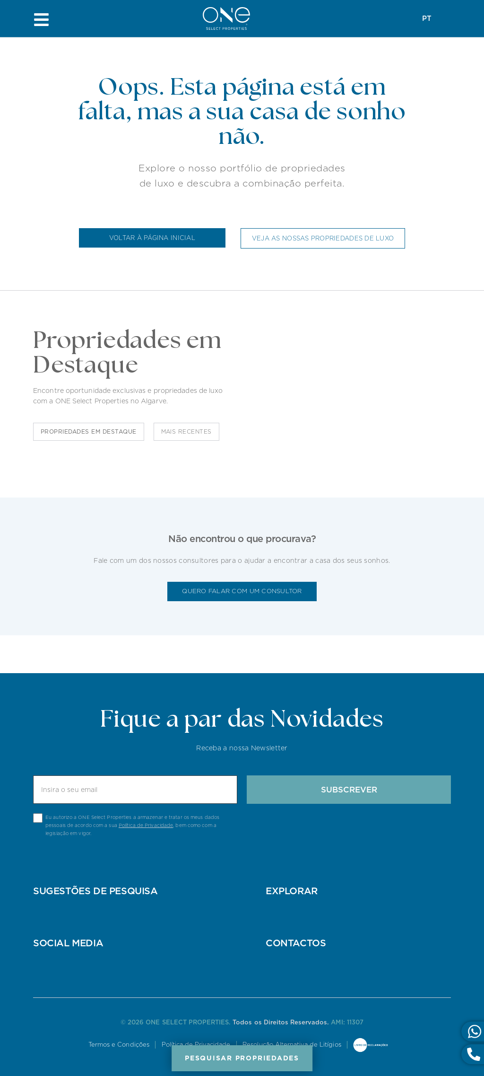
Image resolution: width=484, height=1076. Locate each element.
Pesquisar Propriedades (242, 1058)
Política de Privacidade (146, 825)
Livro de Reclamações (371, 1046)
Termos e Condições (118, 1044)
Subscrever (349, 789)
